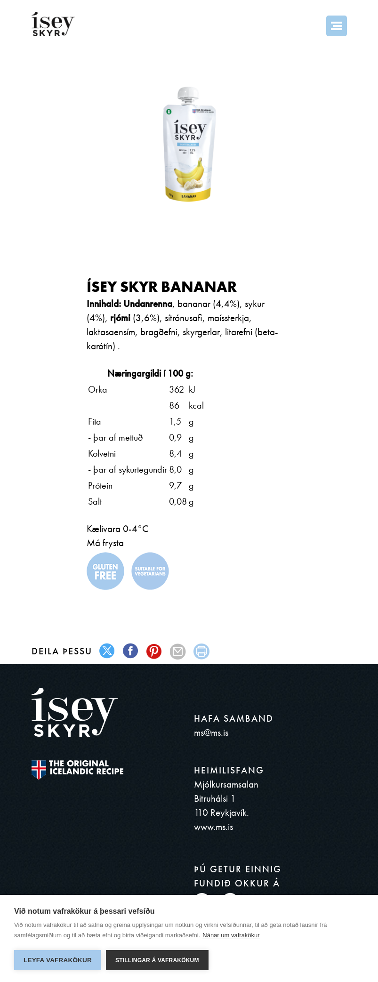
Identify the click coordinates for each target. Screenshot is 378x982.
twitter (107, 651)
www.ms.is (213, 826)
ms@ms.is (211, 732)
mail (178, 651)
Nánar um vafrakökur (230, 935)
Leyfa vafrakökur (58, 960)
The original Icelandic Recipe (77, 770)
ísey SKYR (53, 24)
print (201, 651)
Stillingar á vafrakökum (157, 960)
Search (311, 26)
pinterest (154, 651)
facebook (131, 651)
